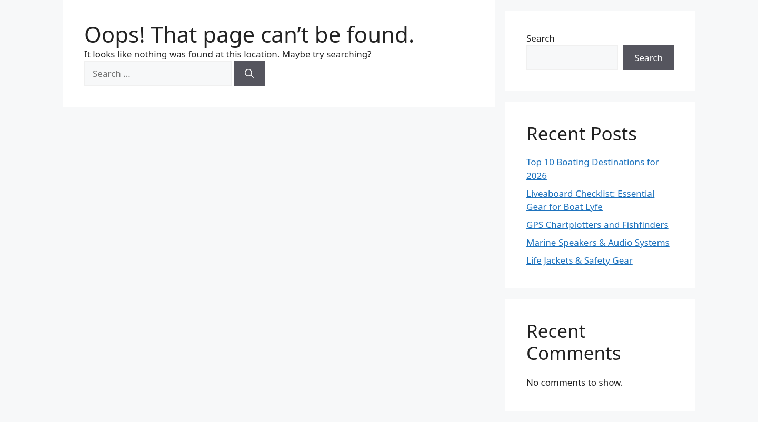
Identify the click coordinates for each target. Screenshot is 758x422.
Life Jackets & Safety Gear (579, 260)
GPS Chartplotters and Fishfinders (597, 224)
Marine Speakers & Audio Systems (598, 242)
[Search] (249, 73)
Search (540, 38)
